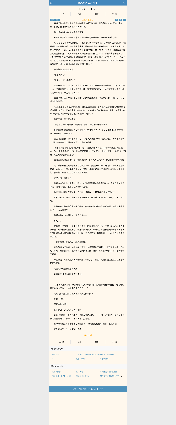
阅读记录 (82, 389)
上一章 (61, 14)
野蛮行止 (55, 354)
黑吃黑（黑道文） (83, 376)
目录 (79, 14)
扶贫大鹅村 (56, 372)
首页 (74, 389)
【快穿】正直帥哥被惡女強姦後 (88, 354)
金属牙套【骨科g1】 (88, 2)
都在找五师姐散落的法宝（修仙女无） (114, 376)
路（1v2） (80, 372)
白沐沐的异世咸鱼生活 (108, 372)
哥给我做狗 (104, 359)
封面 (97, 14)
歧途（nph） (81, 359)
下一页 (114, 14)
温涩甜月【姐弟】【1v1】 (62, 376)
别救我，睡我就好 (107, 354)
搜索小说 (92, 389)
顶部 (101, 389)
